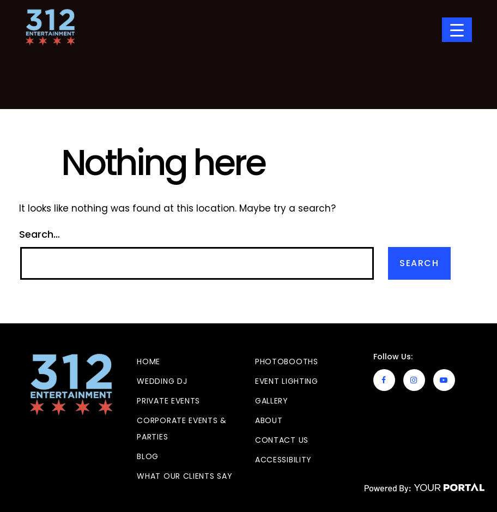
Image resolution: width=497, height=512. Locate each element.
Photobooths (286, 361)
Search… (39, 234)
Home (148, 361)
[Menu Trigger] (457, 29)
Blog (148, 456)
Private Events (168, 400)
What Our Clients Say (184, 476)
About (269, 420)
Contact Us (281, 440)
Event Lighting (286, 381)
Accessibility (283, 459)
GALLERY (271, 400)
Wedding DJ (162, 381)
